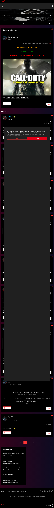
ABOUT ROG (3, 491)
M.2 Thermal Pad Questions (8, 474)
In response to (15, 384)
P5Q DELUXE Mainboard (7, 461)
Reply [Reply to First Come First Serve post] (49, 104)
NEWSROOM (13, 491)
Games (13, 97)
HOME (8, 491)
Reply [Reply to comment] (49, 408)
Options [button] (50, 23)
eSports (8, 97)
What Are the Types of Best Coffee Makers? (11, 467)
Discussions (16, 23)
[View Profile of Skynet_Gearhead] (13, 37)
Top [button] (3, 504)
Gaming (22, 23)
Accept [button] (37, 138)
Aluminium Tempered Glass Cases (9, 480)
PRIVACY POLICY (21, 496)
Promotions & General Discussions (9, 463)
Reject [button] (16, 138)
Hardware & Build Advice (7, 476)
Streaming (23, 97)
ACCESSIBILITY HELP (22, 491)
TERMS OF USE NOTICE (13, 496)
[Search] (27, 15)
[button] (27, 77)
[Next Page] (33, 442)
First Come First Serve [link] (29, 23)
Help (48, 6)
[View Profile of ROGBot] (50, 43)
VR (27, 97)
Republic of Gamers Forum (6, 23)
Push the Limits (6, 457)
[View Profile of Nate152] (10, 117)
